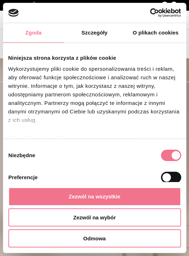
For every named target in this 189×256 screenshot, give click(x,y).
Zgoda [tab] (33, 33)
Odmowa (94, 238)
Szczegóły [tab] (94, 33)
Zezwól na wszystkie (95, 196)
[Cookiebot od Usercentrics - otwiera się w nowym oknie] (150, 12)
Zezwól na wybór (94, 217)
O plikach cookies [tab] (155, 33)
